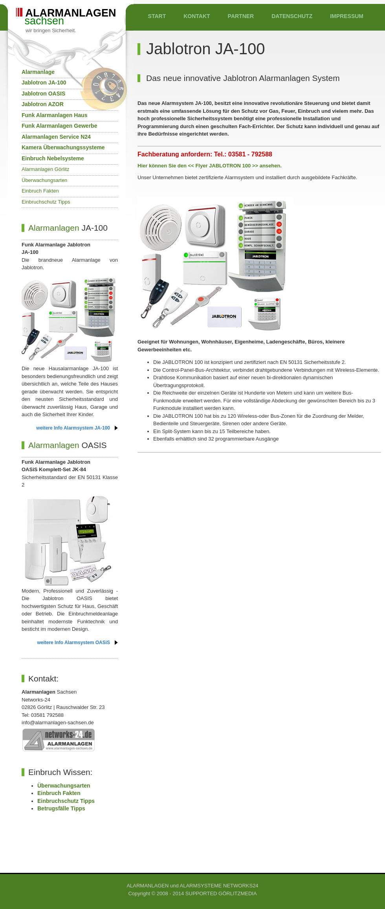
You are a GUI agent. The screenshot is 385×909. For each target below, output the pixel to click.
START (157, 16)
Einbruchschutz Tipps (46, 202)
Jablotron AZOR (43, 104)
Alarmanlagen (53, 227)
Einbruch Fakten (40, 191)
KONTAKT (196, 16)
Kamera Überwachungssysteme (63, 147)
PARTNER (241, 16)
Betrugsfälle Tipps (61, 808)
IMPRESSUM (346, 16)
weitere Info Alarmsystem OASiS (73, 642)
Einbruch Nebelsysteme (53, 158)
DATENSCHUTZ (291, 16)
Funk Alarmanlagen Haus (55, 115)
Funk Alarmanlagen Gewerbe (59, 126)
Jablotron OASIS (43, 93)
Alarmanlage (38, 72)
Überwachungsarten (44, 180)
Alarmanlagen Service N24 (56, 137)
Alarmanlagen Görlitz (45, 169)
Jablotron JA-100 (44, 82)
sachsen (67, 21)
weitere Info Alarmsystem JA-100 (73, 428)
